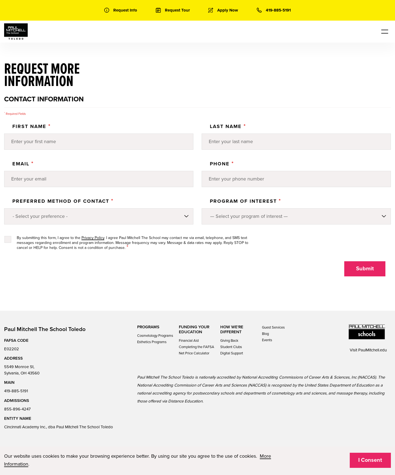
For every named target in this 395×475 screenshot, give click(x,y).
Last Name (228, 126)
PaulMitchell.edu (372, 350)
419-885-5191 (16, 390)
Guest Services (273, 327)
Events (267, 340)
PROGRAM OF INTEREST (245, 201)
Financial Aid (189, 340)
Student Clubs (231, 347)
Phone (222, 164)
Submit (365, 268)
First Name (31, 126)
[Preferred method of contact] (98, 216)
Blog (265, 334)
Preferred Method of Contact (63, 201)
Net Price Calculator (194, 353)
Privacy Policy (92, 237)
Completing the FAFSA (196, 347)
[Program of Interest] (296, 216)
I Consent (370, 460)
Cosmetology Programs (155, 336)
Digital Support (231, 353)
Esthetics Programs (152, 342)
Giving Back (229, 340)
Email (23, 164)
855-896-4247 (17, 409)
